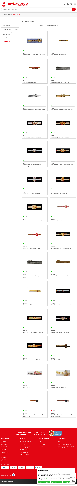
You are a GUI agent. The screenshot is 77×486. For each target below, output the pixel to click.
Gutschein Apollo (24, 450)
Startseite (5, 14)
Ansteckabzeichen (7, 22)
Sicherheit (3, 456)
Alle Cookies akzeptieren (69, 482)
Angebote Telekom (24, 456)
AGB (59, 443)
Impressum (60, 445)
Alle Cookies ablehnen (56, 482)
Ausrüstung (4, 447)
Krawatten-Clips (16, 14)
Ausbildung (4, 445)
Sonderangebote (5, 463)
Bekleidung (4, 448)
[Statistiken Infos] (51, 478)
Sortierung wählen (52, 25)
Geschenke (4, 453)
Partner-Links (42, 447)
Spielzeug (3, 460)
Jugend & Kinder (5, 455)
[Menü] (75, 473)
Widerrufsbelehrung (62, 450)
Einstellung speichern (44, 482)
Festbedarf (3, 451)
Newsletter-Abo (24, 445)
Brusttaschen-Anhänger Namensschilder (8, 34)
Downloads (22, 447)
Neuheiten (3, 461)
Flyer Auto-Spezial (24, 453)
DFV (2, 450)
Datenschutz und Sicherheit (64, 447)
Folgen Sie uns (6, 477)
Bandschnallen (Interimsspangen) (11, 29)
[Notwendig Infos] (39, 478)
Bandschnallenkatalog (25, 443)
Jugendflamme (6, 38)
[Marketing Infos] (63, 478)
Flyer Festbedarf (24, 455)
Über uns (41, 443)
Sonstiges (3, 458)
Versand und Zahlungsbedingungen (66, 448)
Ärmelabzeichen (6, 26)
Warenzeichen (42, 445)
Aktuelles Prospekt (24, 451)
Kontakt (41, 448)
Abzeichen (10, 14)
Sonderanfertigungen (25, 448)
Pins (4, 45)
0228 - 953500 (21, 436)
